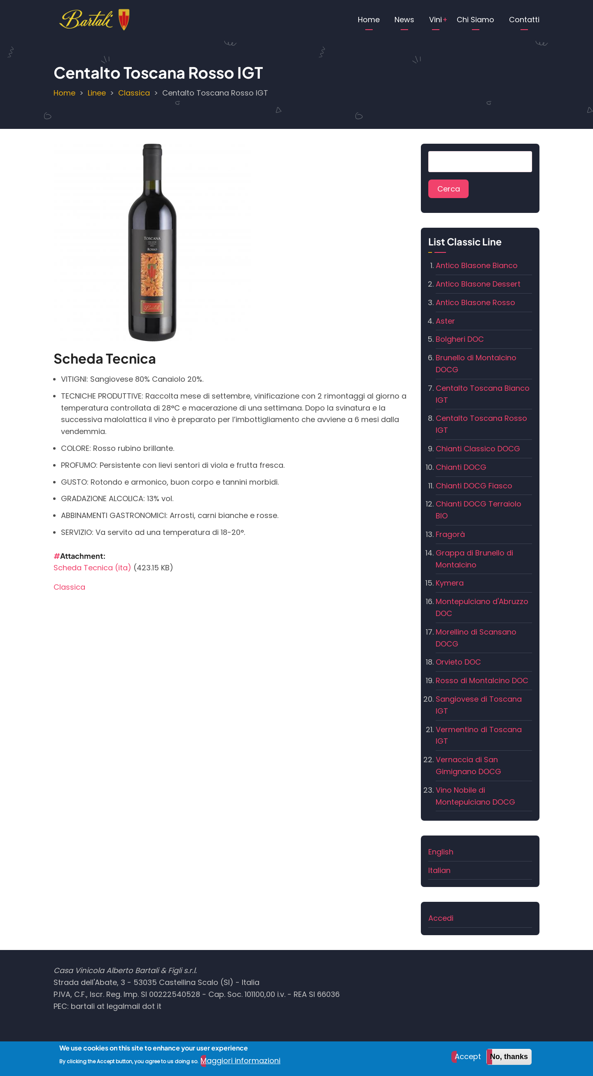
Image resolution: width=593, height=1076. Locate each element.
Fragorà (450, 534)
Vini (435, 19)
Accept (468, 1059)
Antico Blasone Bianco (477, 265)
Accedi (440, 918)
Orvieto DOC (458, 662)
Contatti (524, 19)
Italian (439, 870)
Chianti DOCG (461, 467)
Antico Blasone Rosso (475, 302)
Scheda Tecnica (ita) (92, 568)
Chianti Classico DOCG (478, 448)
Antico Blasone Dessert (478, 284)
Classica (134, 93)
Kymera (450, 583)
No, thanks (509, 1059)
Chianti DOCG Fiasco (474, 486)
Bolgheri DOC (460, 339)
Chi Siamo (475, 19)
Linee (97, 93)
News (404, 19)
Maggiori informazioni (240, 1063)
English (440, 852)
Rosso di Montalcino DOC (482, 680)
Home (369, 19)
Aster (445, 321)
